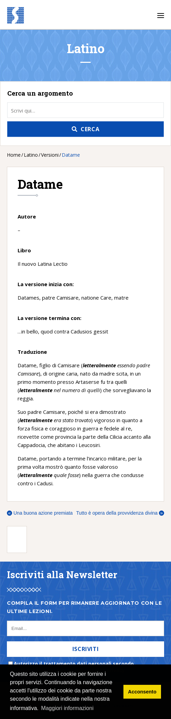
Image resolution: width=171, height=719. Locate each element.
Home (14, 155)
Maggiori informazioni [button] (67, 708)
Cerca (90, 129)
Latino (31, 155)
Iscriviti (85, 649)
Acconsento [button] (142, 691)
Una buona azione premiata (40, 513)
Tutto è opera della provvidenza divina (120, 513)
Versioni (50, 155)
